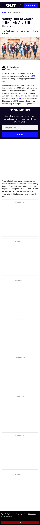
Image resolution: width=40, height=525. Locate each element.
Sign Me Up (31, 5)
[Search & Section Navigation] (3, 5)
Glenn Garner (14, 67)
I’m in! (20, 135)
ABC (31, 85)
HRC (20, 98)
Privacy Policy (32, 514)
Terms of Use (8, 516)
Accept (20, 522)
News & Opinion (14, 12)
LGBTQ (32, 76)
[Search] (21, 5)
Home (4, 12)
